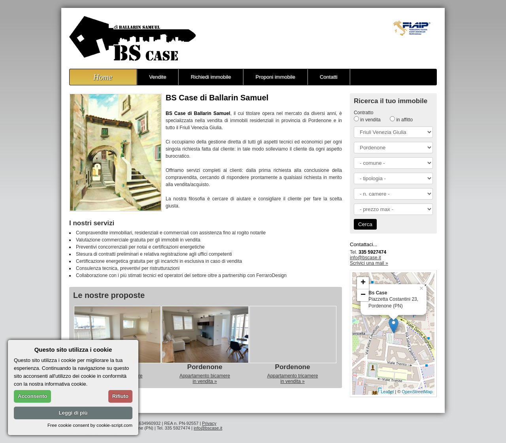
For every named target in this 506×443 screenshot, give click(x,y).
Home (102, 77)
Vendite (157, 77)
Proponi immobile (275, 77)
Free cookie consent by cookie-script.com (89, 425)
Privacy (209, 423)
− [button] (363, 295)
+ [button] (363, 283)
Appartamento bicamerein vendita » (204, 378)
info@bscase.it (365, 257)
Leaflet (387, 391)
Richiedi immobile (211, 77)
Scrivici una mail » (369, 263)
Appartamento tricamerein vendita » (292, 378)
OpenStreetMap (417, 391)
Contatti (329, 77)
